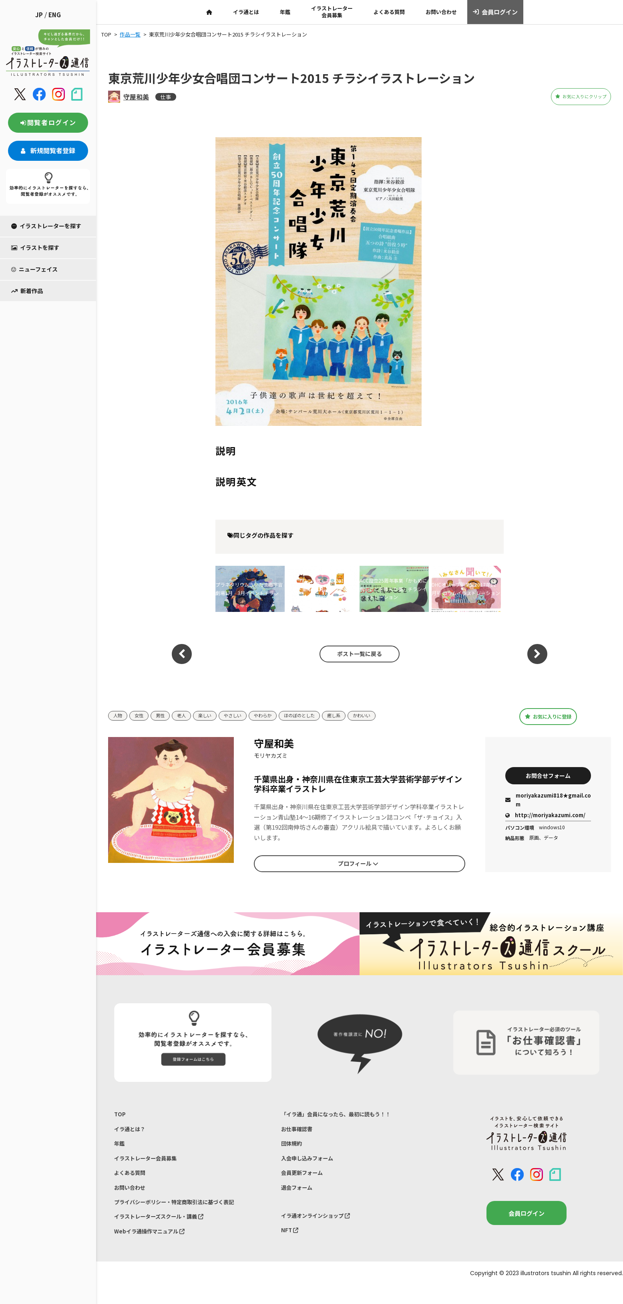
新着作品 (27, 291)
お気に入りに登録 (548, 716)
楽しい (212, 715)
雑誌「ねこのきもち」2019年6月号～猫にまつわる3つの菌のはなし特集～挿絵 (320, 588)
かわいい (386, 715)
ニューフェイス (34, 269)
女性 (141, 715)
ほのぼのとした (317, 715)
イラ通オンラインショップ (320, 1228)
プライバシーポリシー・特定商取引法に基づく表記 (183, 1215)
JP (39, 14)
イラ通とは (246, 12)
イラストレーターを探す (46, 226)
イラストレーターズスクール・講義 (165, 1231)
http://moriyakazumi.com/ (545, 816)
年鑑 (285, 12)
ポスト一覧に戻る (355, 654)
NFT (290, 1245)
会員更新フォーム (305, 1181)
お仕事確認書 (299, 1132)
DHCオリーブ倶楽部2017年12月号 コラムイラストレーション (466, 588)
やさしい (243, 715)
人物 (118, 715)
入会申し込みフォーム (311, 1165)
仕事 (166, 97)
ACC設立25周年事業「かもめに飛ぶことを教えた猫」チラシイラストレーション (393, 588)
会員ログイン (495, 12)
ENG (54, 14)
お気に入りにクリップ (566, 96)
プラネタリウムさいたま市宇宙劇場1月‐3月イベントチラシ (249, 588)
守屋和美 (136, 96)
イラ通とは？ (132, 1132)
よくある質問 (389, 12)
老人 (187, 715)
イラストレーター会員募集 (332, 11)
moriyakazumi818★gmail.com (548, 801)
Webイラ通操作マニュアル (154, 1248)
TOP (120, 1115)
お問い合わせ (441, 12)
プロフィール (358, 864)
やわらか (276, 715)
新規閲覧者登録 (48, 150)
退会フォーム (299, 1198)
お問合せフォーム (548, 775)
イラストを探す (35, 247)
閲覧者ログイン (48, 122)
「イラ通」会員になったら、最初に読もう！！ (344, 1115)
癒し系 (356, 715)
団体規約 (293, 1148)
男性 (164, 715)
